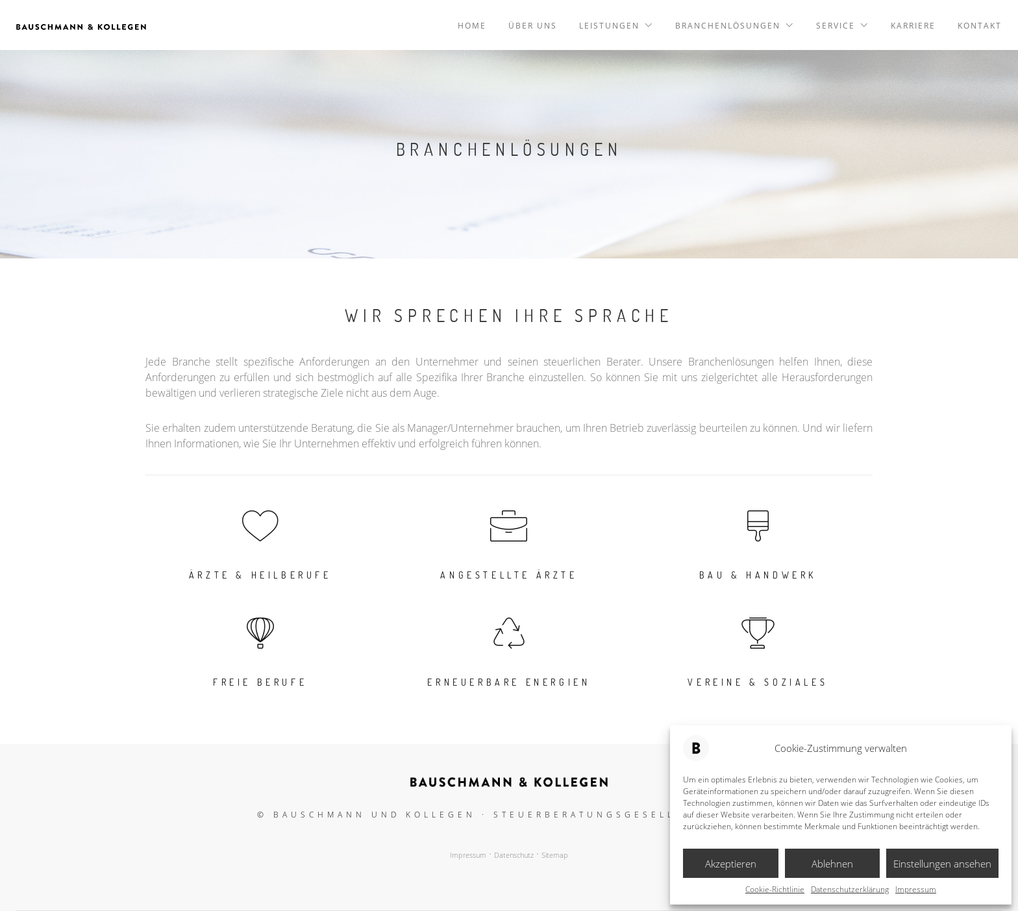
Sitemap (554, 855)
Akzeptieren (730, 863)
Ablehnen (832, 863)
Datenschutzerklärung (850, 889)
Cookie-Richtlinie (774, 889)
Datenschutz (514, 855)
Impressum (915, 889)
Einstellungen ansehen (942, 863)
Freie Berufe (260, 682)
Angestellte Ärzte (508, 574)
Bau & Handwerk (758, 574)
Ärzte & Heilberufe (260, 574)
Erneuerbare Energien (508, 682)
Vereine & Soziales (758, 682)
